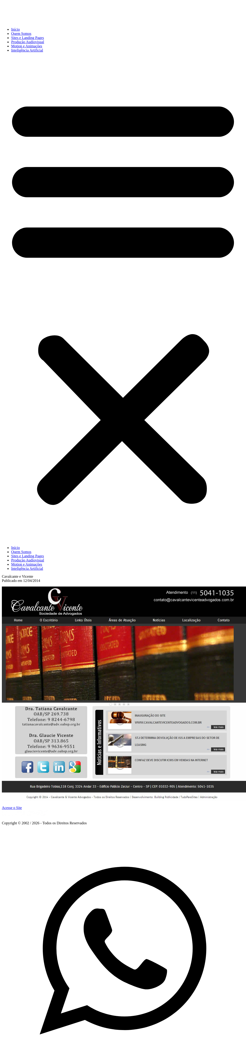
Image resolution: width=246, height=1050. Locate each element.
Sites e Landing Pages (27, 38)
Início (15, 29)
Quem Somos (21, 34)
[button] (123, 299)
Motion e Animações (26, 46)
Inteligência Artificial (27, 50)
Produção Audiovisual (27, 42)
